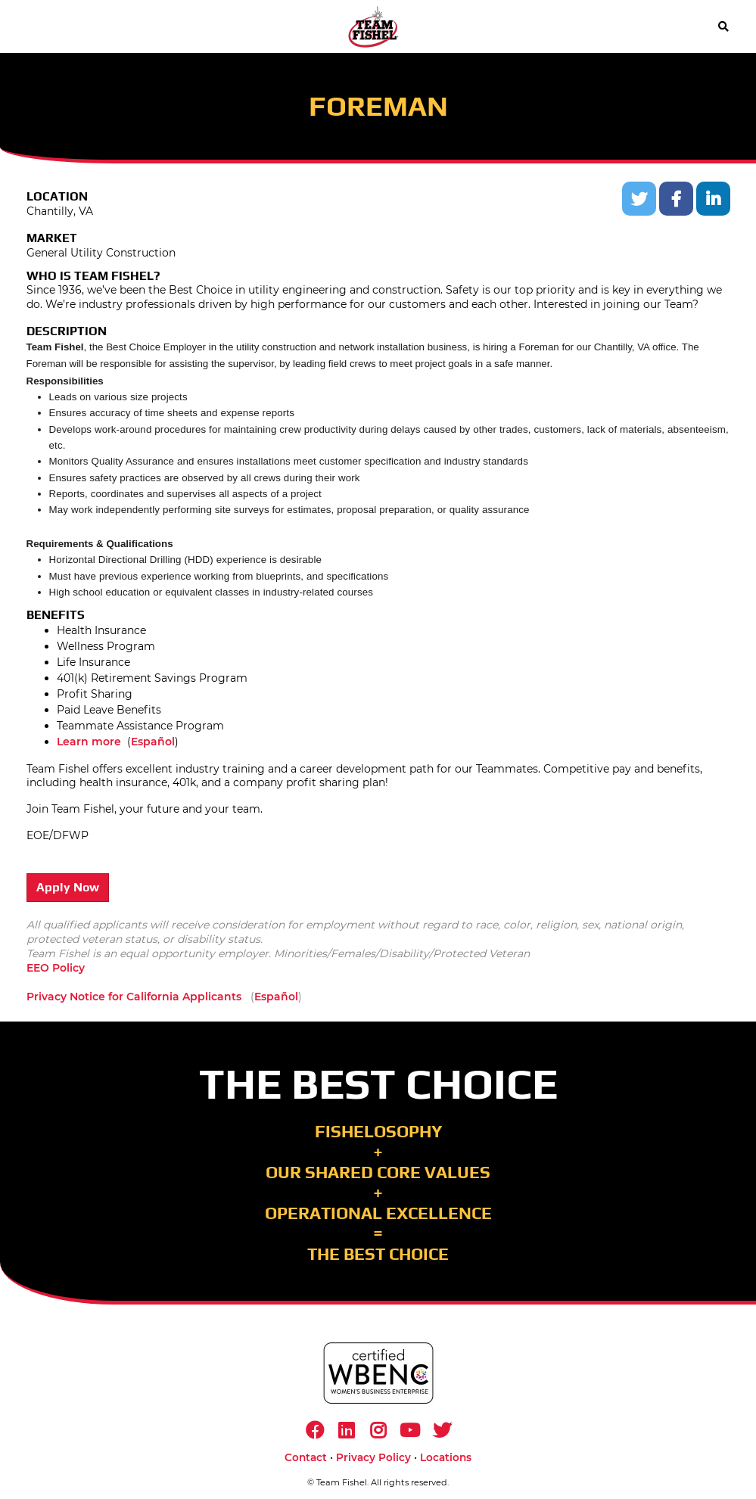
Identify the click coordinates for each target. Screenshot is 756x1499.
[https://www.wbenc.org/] (378, 1373)
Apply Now (67, 887)
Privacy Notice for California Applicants (133, 996)
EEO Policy (55, 968)
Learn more (89, 741)
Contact (306, 1457)
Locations (445, 1457)
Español (153, 741)
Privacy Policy (373, 1457)
